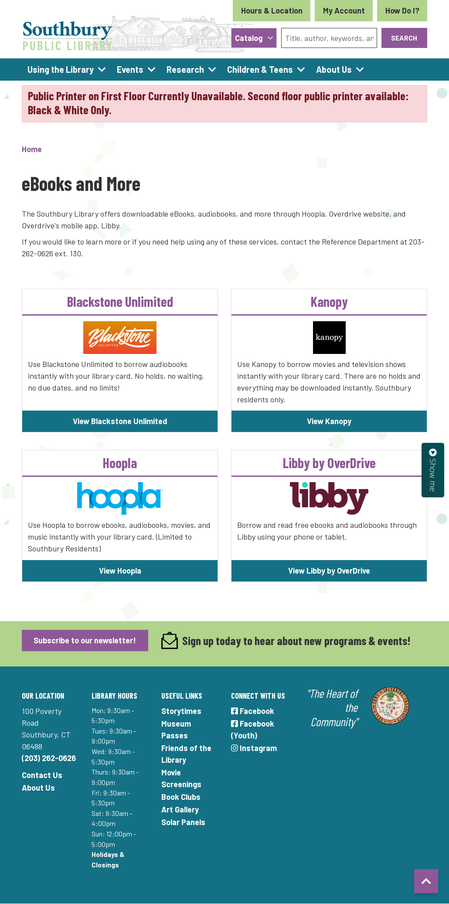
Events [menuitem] (130, 69)
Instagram (254, 748)
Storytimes (181, 711)
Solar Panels (183, 822)
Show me (433, 470)
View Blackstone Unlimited (120, 421)
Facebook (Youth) (252, 729)
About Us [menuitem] (334, 69)
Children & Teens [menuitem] (260, 69)
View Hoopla (120, 570)
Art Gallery (180, 809)
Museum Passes (176, 729)
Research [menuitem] (185, 69)
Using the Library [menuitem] (60, 69)
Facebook (252, 711)
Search (404, 38)
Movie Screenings (181, 778)
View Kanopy (329, 421)
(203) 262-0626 (49, 758)
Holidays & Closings (108, 859)
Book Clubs (181, 797)
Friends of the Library (186, 754)
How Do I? (402, 10)
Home (32, 149)
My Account (344, 10)
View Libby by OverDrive (329, 570)
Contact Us (42, 775)
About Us (38, 787)
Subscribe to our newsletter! (85, 640)
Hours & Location (272, 10)
